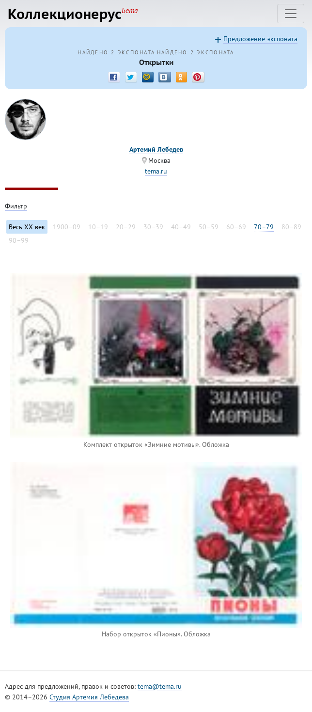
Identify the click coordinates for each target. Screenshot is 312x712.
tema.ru (156, 171)
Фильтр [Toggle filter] (16, 206)
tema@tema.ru (160, 686)
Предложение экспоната (260, 38)
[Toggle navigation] (290, 13)
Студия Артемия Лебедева (89, 697)
